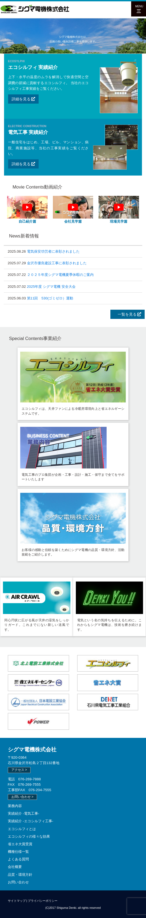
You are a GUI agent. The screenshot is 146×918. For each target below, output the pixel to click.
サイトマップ (17, 900)
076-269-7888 (29, 779)
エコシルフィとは (22, 829)
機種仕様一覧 (18, 852)
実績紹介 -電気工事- (23, 813)
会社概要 (15, 867)
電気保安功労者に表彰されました (53, 251)
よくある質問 (18, 859)
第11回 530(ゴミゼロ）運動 (50, 298)
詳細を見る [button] (23, 99)
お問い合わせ (18, 882)
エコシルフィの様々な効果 (29, 836)
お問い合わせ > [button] (22, 797)
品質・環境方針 (20, 875)
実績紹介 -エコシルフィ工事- (30, 821)
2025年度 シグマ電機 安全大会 (51, 287)
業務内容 (15, 806)
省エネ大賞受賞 (20, 844)
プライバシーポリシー (42, 900)
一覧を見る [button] (127, 314)
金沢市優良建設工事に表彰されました (57, 263)
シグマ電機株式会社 (32, 749)
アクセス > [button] (19, 770)
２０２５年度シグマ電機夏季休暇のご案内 (60, 275)
